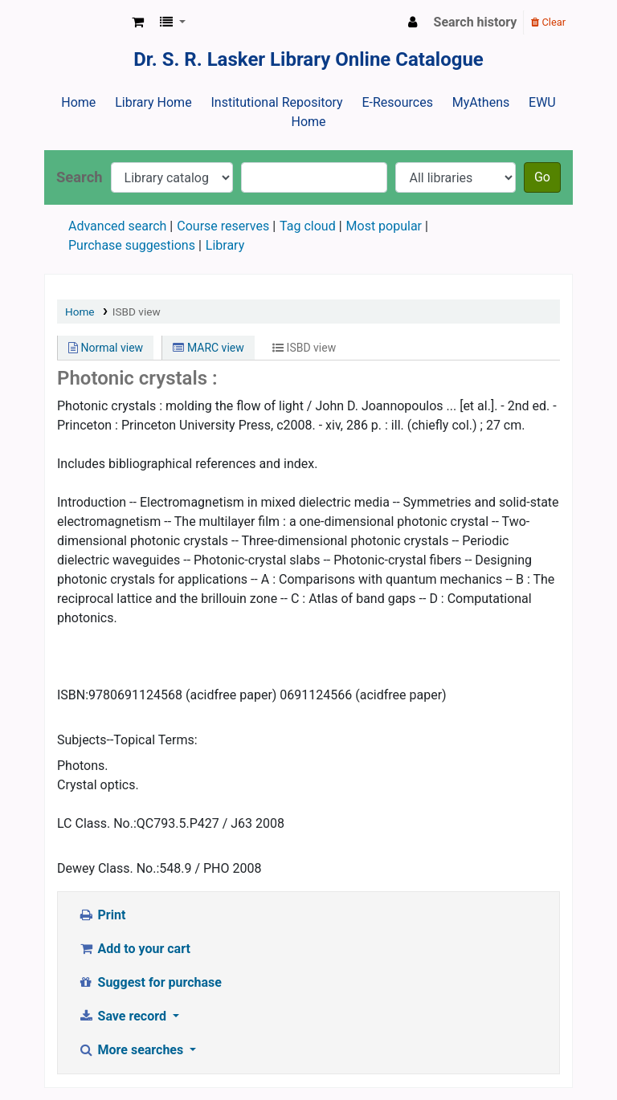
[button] (137, 22)
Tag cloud (308, 226)
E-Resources (397, 102)
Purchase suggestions (131, 245)
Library (225, 245)
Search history (475, 22)
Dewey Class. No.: (108, 868)
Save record (124, 1016)
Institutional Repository (276, 102)
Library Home (153, 102)
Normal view (105, 347)
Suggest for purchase (150, 982)
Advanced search (117, 226)
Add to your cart (134, 948)
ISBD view (136, 311)
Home (78, 102)
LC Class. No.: (97, 823)
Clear (548, 22)
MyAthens (480, 102)
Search (79, 177)
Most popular (384, 226)
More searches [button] (132, 1049)
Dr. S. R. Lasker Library (85, 22)
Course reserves (223, 226)
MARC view (208, 347)
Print (101, 915)
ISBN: (72, 695)
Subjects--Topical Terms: (127, 740)
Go (542, 177)
